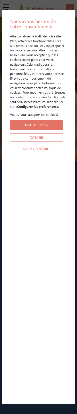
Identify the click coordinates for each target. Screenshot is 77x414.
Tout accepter (36, 125)
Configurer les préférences (36, 149)
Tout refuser (36, 137)
